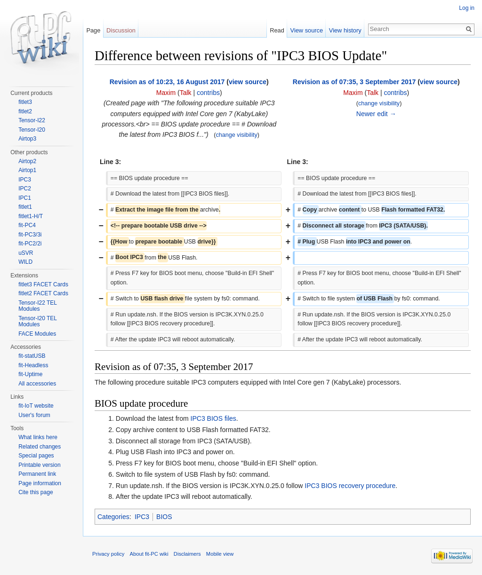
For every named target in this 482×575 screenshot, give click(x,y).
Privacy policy (108, 554)
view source (247, 82)
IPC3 (142, 516)
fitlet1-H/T (30, 216)
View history (345, 30)
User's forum (34, 415)
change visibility (236, 135)
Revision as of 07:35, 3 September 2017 (354, 82)
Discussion (121, 30)
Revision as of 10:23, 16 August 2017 (167, 82)
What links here (37, 437)
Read (277, 30)
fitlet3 (25, 102)
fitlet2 (25, 111)
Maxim (166, 92)
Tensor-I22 (31, 120)
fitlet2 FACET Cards (43, 293)
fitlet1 (25, 207)
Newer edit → (376, 114)
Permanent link (37, 474)
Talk (186, 92)
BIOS (164, 516)
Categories (113, 516)
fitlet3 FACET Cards (43, 284)
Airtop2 (27, 161)
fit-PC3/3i (29, 234)
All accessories (37, 383)
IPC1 (24, 198)
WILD (25, 262)
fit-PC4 (27, 225)
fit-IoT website (35, 405)
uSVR (25, 253)
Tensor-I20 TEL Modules (37, 321)
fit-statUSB (31, 356)
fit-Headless (33, 365)
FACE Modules (37, 334)
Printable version (39, 465)
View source (306, 30)
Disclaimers (187, 554)
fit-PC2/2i (29, 243)
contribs (208, 92)
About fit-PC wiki (149, 554)
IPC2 (24, 188)
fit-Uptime (30, 374)
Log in (466, 8)
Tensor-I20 (31, 129)
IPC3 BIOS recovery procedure (350, 485)
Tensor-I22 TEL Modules (37, 306)
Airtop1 (27, 170)
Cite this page (35, 492)
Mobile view (219, 554)
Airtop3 (27, 138)
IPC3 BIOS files (213, 418)
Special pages (36, 455)
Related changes (39, 446)
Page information (39, 483)
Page (93, 30)
